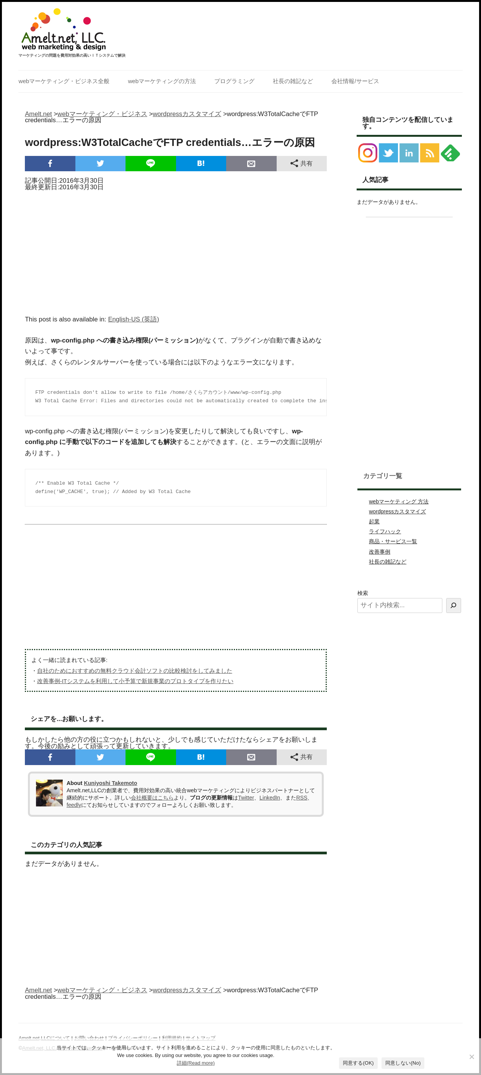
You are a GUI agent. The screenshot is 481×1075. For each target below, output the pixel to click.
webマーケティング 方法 (399, 501)
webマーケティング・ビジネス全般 (63, 81)
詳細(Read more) (196, 1063)
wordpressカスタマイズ (397, 511)
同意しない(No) (403, 1063)
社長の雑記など (293, 81)
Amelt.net (38, 114)
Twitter (246, 798)
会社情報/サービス (355, 81)
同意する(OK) (358, 1063)
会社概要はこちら (152, 798)
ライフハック (385, 531)
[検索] (453, 605)
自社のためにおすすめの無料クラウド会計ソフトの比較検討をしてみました (134, 670)
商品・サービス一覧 (393, 541)
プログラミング (234, 81)
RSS (301, 798)
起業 (374, 521)
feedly (74, 805)
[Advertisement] (176, 250)
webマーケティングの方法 (162, 81)
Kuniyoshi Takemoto (110, 783)
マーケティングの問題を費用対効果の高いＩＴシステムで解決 (72, 55)
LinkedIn (269, 798)
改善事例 (379, 552)
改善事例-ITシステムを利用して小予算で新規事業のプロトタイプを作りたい (135, 681)
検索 (362, 593)
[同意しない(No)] (471, 1056)
